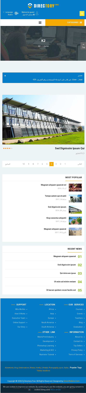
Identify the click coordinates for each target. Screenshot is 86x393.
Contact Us (77, 341)
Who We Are (20, 309)
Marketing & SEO (47, 350)
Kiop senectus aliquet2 (56, 218)
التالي (79, 164)
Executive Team (18, 318)
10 (23, 164)
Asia (52, 314)
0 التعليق (78, 153)
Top (83, 45)
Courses (78, 309)
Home (45, 46)
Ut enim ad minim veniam (64, 282)
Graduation (77, 327)
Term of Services (75, 354)
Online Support (19, 322)
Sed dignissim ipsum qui (69, 148)
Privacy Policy (76, 350)
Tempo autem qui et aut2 (55, 196)
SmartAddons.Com (71, 381)
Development (48, 341)
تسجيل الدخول (28, 15)
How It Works (19, 314)
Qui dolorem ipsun (67, 273)
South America (47, 327)
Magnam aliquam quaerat (55, 229)
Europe (51, 318)
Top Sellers (77, 346)
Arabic (7, 13)
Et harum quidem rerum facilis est (60, 290)
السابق (7, 164)
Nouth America (47, 322)
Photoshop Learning (45, 346)
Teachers (78, 318)
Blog (80, 322)
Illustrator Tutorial (46, 354)
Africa (51, 309)
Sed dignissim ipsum (57, 207)
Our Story (21, 327)
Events (79, 314)
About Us (78, 337)
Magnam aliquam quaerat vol (53, 185)
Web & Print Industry (45, 337)
